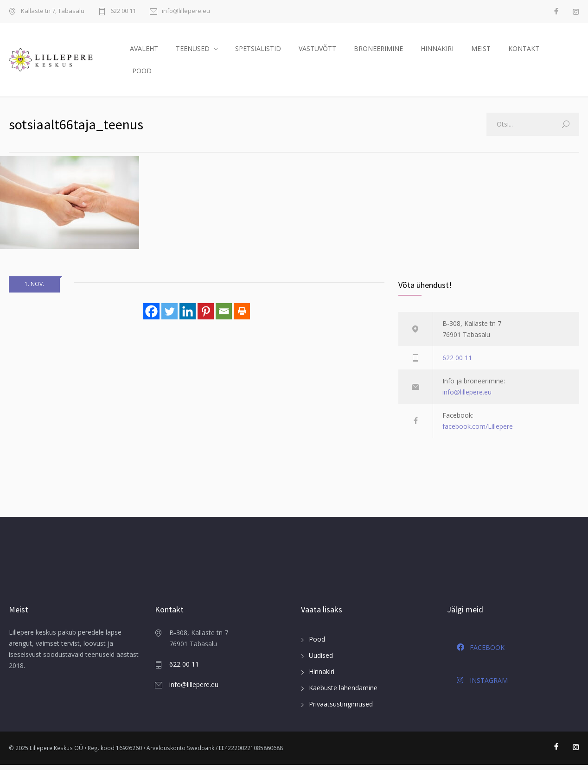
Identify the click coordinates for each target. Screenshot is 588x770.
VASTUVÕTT (317, 50)
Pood (317, 644)
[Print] (242, 316)
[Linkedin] (187, 316)
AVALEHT (144, 50)
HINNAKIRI (437, 50)
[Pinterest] (206, 316)
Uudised (321, 660)
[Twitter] (169, 316)
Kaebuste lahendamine (343, 692)
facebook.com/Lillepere (477, 431)
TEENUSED (193, 50)
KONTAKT (523, 50)
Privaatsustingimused (341, 709)
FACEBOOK (481, 652)
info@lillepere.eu (186, 11)
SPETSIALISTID (258, 50)
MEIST (481, 50)
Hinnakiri (321, 676)
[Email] (224, 316)
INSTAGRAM (482, 685)
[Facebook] (151, 316)
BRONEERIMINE (378, 50)
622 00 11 (123, 11)
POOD (142, 73)
